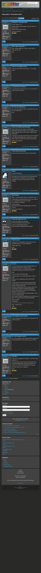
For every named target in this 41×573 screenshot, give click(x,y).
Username (5, 405)
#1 (38, 20)
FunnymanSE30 (7, 316)
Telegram (7, 392)
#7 (38, 149)
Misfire (6, 389)
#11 (38, 238)
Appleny (4, 444)
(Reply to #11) (14, 262)
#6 (38, 125)
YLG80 (4, 441)
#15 (38, 354)
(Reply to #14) (14, 354)
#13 (38, 314)
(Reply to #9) (14, 217)
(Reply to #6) (14, 149)
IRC (6, 385)
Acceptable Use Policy (8, 466)
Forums (7, 8)
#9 (38, 193)
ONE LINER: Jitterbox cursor (8, 446)
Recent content (7, 399)
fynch (4, 67)
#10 (38, 217)
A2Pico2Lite (5, 452)
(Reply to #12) (14, 314)
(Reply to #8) (14, 193)
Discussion (9, 11)
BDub (4, 171)
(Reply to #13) (14, 334)
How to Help (20, 483)
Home (3, 8)
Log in (3, 18)
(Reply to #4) (14, 105)
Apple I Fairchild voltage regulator (10, 430)
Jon (3, 219)
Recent (11, 8)
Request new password (8, 413)
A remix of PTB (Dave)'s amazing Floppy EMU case (14, 432)
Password (4, 408)
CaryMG (4, 22)
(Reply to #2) (14, 64)
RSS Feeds (6, 463)
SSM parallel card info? (7, 449)
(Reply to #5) (14, 125)
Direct (16, 420)
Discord (6, 388)
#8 (38, 169)
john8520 (5, 46)
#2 (38, 44)
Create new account (8, 411)
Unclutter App (23, 420)
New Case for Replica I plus (9, 429)
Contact (37, 8)
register (7, 18)
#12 (38, 262)
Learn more (4, 394)
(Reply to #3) (14, 85)
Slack (6, 391)
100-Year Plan (32, 8)
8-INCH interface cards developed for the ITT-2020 (14, 427)
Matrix (6, 386)
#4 (38, 85)
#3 (38, 64)
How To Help (25, 8)
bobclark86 (5, 450)
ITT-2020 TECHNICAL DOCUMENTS (11, 425)
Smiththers (5, 87)
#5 (38, 105)
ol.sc (4, 454)
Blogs (5, 459)
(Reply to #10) (14, 238)
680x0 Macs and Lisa (17, 11)
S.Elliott (4, 447)
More (37, 434)
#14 (38, 334)
